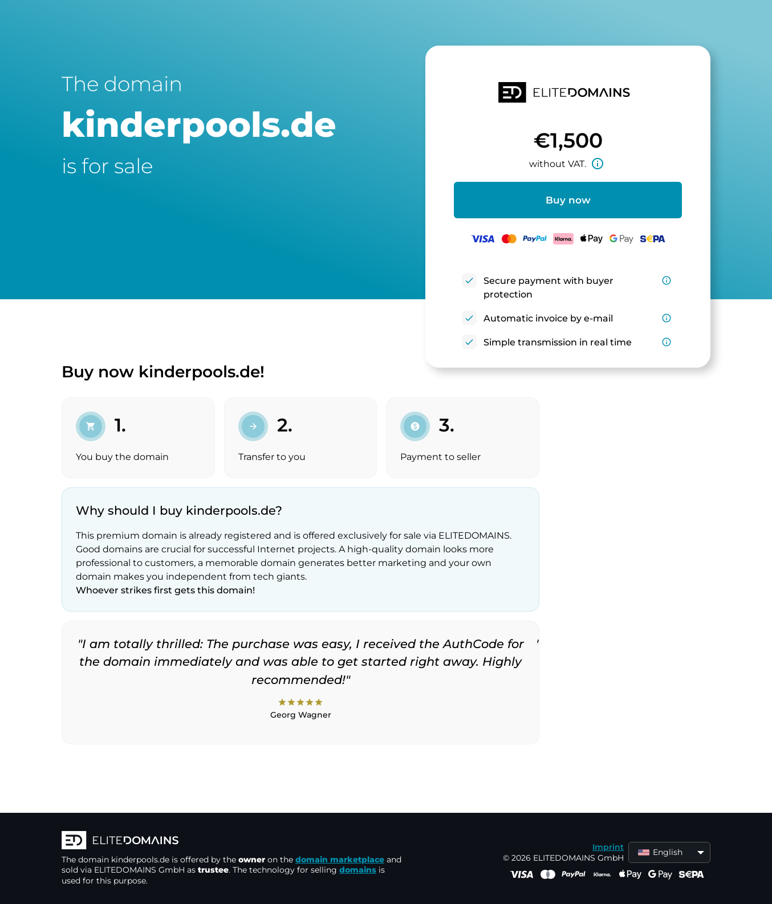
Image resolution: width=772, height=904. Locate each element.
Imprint (608, 847)
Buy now (568, 200)
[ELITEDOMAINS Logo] (233, 841)
